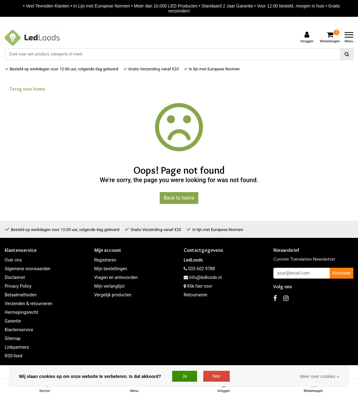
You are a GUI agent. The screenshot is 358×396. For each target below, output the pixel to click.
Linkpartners (17, 347)
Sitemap (13, 338)
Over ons (13, 259)
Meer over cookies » (319, 376)
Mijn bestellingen (110, 268)
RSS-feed (13, 355)
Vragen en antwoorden (116, 277)
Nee (217, 376)
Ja (184, 376)
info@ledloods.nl (203, 277)
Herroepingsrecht (21, 312)
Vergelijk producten (113, 294)
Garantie (13, 320)
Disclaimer (15, 277)
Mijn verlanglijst (109, 286)
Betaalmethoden (20, 294)
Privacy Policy (18, 286)
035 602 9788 (199, 268)
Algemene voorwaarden (27, 268)
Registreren (105, 259)
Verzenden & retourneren (28, 303)
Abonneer (341, 273)
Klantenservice (19, 329)
